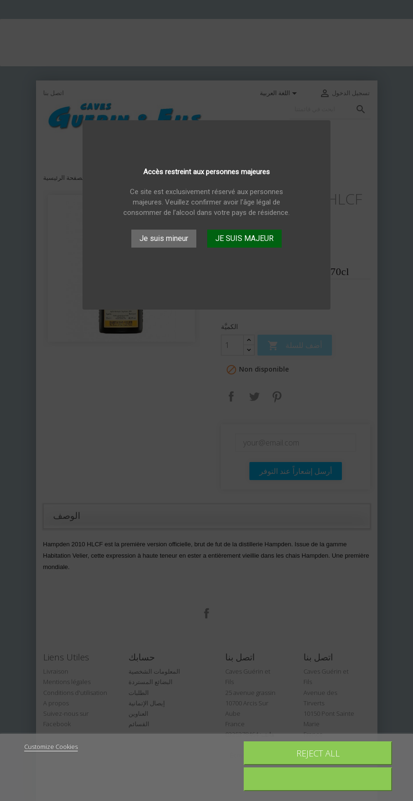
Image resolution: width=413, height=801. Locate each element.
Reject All (318, 753)
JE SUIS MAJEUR (244, 238)
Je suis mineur (163, 238)
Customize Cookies (51, 746)
